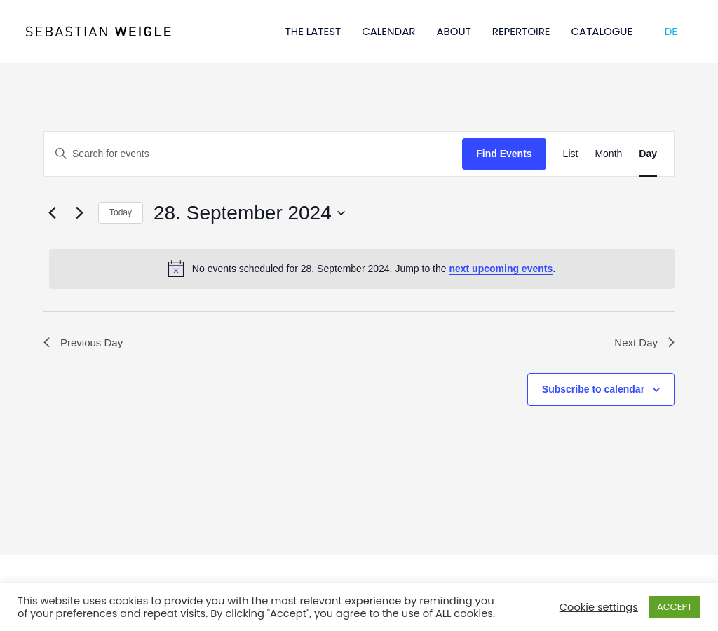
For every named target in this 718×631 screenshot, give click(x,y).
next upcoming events (501, 268)
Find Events (503, 153)
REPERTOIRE (521, 31)
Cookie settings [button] (599, 607)
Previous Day (85, 343)
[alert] (362, 268)
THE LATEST (313, 31)
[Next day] (79, 213)
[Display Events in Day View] (648, 154)
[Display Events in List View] (570, 154)
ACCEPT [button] (674, 606)
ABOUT (453, 31)
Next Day (643, 343)
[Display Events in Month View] (608, 154)
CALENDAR (388, 31)
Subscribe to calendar (593, 390)
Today (120, 212)
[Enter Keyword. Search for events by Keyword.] (253, 154)
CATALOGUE (602, 31)
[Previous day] (51, 213)
